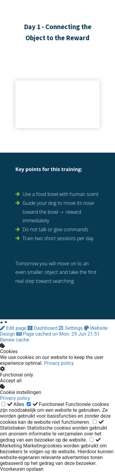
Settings (71, 328)
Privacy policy (59, 363)
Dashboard (43, 328)
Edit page (14, 328)
